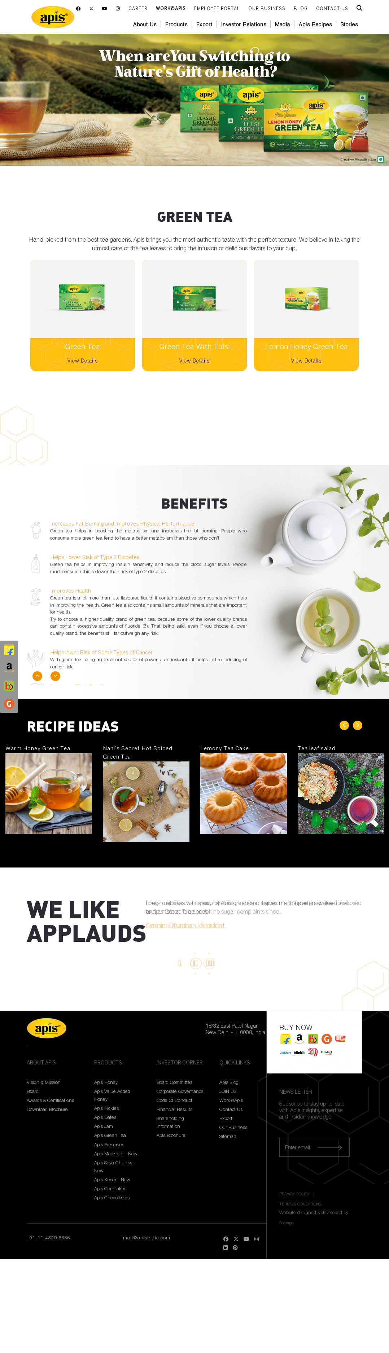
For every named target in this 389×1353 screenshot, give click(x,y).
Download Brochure (47, 1109)
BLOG (301, 9)
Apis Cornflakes (110, 1188)
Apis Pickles (106, 1108)
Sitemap (227, 1136)
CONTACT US (332, 9)
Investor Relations (243, 24)
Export (204, 24)
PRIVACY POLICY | (297, 1193)
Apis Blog (229, 1082)
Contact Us (230, 1109)
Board (33, 1091)
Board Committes (174, 1082)
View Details (82, 360)
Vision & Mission (44, 1082)
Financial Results (174, 1109)
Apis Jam (103, 1126)
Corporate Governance (180, 1091)
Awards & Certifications (50, 1100)
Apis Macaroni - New (115, 1153)
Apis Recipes (315, 24)
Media (282, 24)
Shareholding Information (170, 1122)
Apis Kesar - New (112, 1179)
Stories (349, 24)
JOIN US (227, 1091)
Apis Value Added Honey (112, 1095)
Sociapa (286, 1222)
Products (176, 24)
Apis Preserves (109, 1144)
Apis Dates (105, 1117)
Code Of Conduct (174, 1100)
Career (138, 9)
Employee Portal (217, 9)
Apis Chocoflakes (112, 1197)
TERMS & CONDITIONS (300, 1204)
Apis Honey (106, 1082)
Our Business (266, 9)
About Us (145, 24)
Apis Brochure (171, 1135)
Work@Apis (171, 9)
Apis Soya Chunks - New (114, 1166)
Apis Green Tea (110, 1135)
